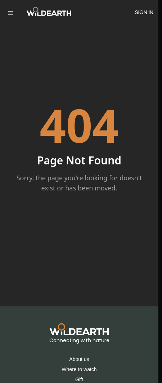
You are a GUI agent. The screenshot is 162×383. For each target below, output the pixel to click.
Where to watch (79, 369)
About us (79, 359)
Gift (79, 379)
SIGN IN (144, 12)
